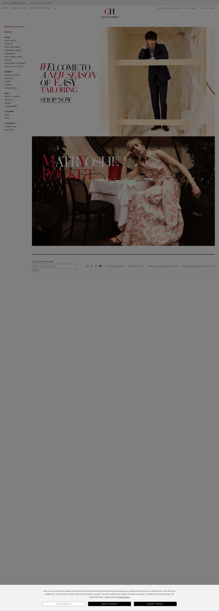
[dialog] (109, 598)
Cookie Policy (124, 597)
